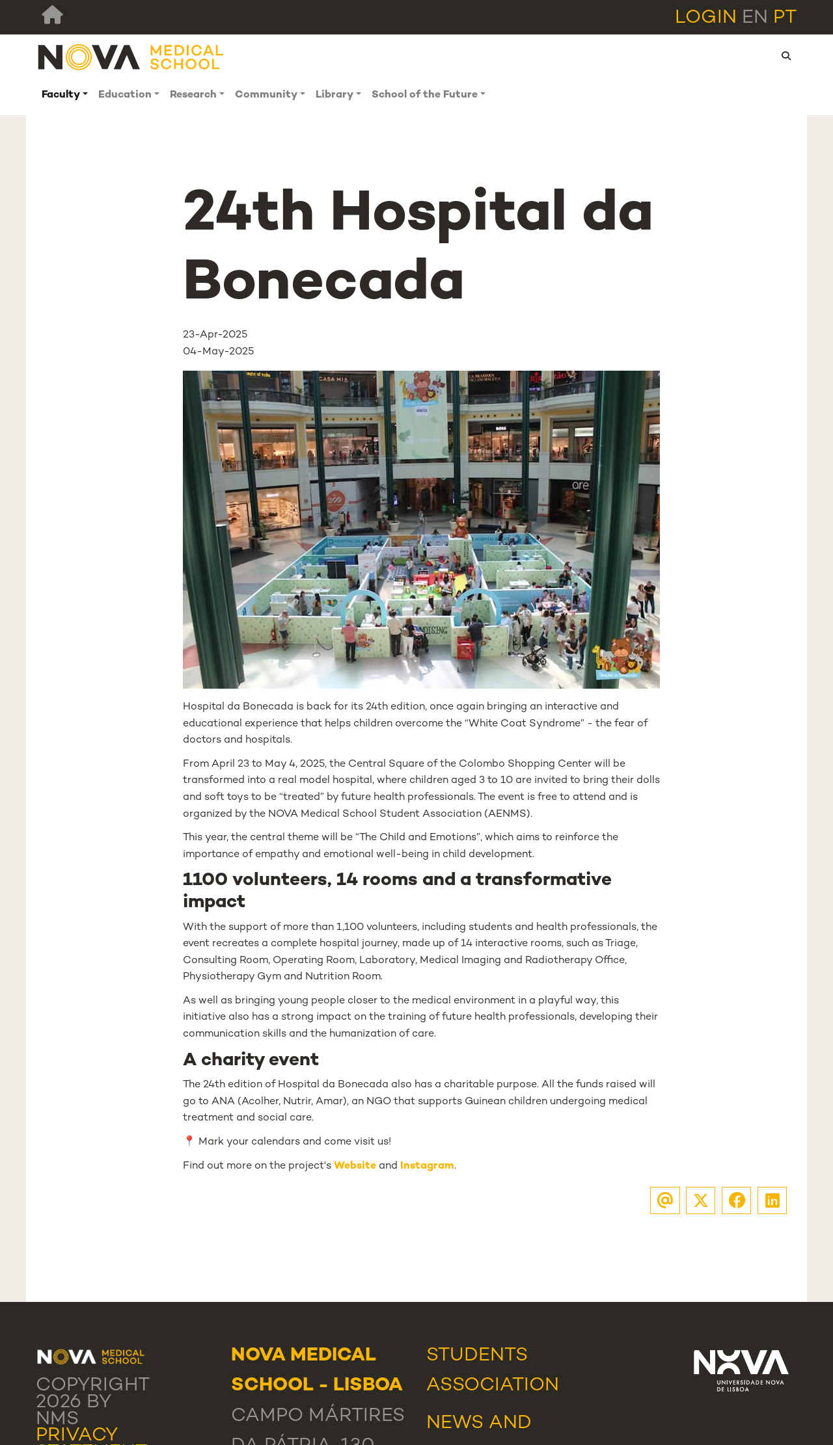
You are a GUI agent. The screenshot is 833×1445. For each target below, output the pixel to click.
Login (706, 18)
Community (266, 95)
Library (334, 95)
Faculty (61, 95)
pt (785, 18)
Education (125, 95)
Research (193, 95)
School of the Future (425, 95)
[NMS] (131, 56)
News (455, 1423)
